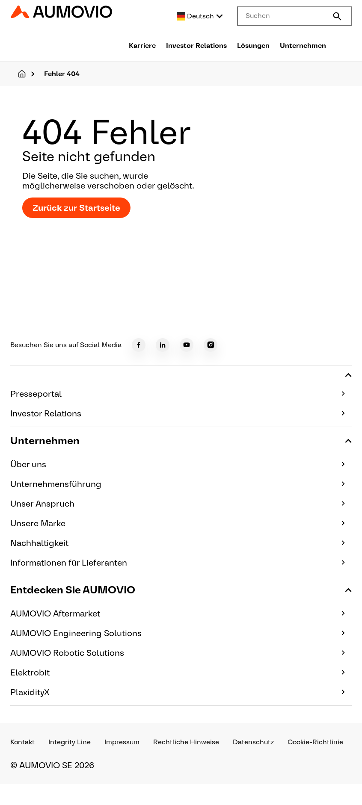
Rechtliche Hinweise (186, 742)
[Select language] (200, 16)
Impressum (121, 742)
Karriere (142, 45)
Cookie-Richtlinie (315, 742)
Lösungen (253, 45)
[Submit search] (337, 16)
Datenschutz (253, 742)
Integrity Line (69, 742)
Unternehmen (303, 45)
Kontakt (22, 742)
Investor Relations (196, 45)
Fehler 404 (62, 73)
